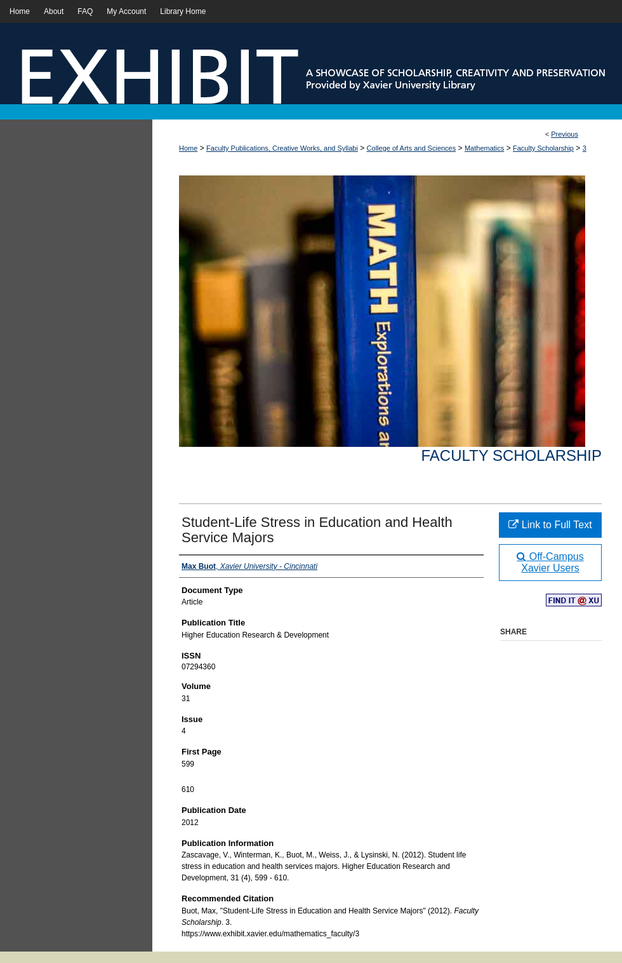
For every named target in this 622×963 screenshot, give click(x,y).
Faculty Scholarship (543, 148)
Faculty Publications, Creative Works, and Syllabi (282, 148)
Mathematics (484, 148)
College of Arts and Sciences (411, 148)
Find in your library (574, 600)
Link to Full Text (550, 524)
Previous (564, 134)
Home (188, 148)
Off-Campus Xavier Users (550, 562)
